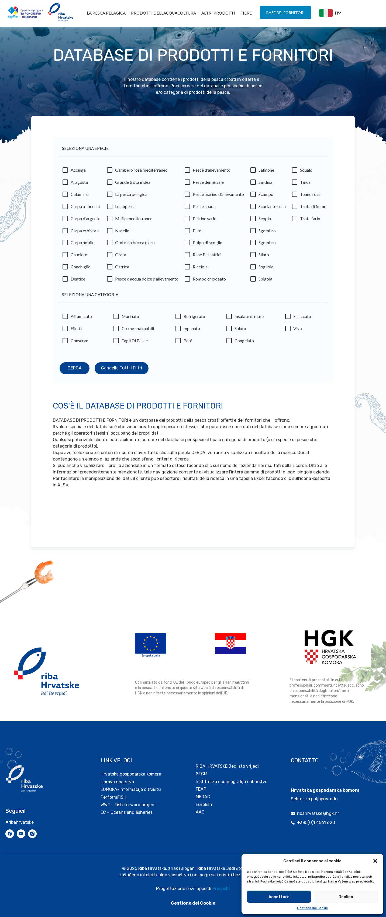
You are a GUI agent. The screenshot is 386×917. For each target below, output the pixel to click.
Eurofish (204, 796)
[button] (375, 861)
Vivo (297, 330)
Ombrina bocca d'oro (135, 244)
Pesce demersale (208, 183)
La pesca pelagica (106, 13)
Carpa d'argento (86, 220)
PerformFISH (113, 789)
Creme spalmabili (138, 330)
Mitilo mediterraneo (134, 220)
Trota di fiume (313, 208)
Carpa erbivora (85, 232)
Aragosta (79, 183)
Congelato (244, 342)
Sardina (265, 183)
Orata (120, 256)
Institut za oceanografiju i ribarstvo (231, 773)
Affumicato (81, 318)
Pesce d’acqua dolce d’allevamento (146, 280)
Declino (346, 896)
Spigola (265, 280)
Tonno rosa (310, 196)
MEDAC (203, 788)
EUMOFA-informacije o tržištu (131, 781)
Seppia (265, 220)
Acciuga (78, 171)
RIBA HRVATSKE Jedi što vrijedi (227, 758)
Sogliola (266, 268)
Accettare (279, 896)
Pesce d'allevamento (211, 171)
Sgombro (267, 232)
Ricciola (200, 268)
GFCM (201, 765)
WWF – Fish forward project (128, 796)
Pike (197, 232)
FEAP (201, 781)
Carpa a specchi (85, 208)
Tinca (305, 183)
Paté (188, 342)
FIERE (246, 13)
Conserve (79, 342)
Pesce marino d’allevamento (218, 196)
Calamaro (80, 196)
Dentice (78, 280)
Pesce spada (204, 208)
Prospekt (221, 880)
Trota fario (310, 220)
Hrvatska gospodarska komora (131, 766)
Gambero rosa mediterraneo (141, 171)
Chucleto (79, 256)
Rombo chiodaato (209, 280)
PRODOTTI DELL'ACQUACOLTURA (163, 13)
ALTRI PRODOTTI (218, 13)
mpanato (192, 330)
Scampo (266, 196)
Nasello (122, 232)
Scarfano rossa (272, 208)
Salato (240, 330)
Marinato (130, 318)
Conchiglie (80, 268)
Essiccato (302, 318)
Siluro (264, 256)
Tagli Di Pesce (135, 342)
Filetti (76, 330)
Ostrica (122, 268)
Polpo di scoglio (207, 244)
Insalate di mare (249, 318)
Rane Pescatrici (207, 256)
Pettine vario (204, 220)
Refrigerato (194, 318)
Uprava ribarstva (117, 773)
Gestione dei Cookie (312, 908)
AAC (200, 804)
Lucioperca (125, 208)
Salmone (266, 171)
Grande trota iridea (132, 183)
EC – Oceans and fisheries (127, 804)
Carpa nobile (82, 244)
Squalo (306, 171)
